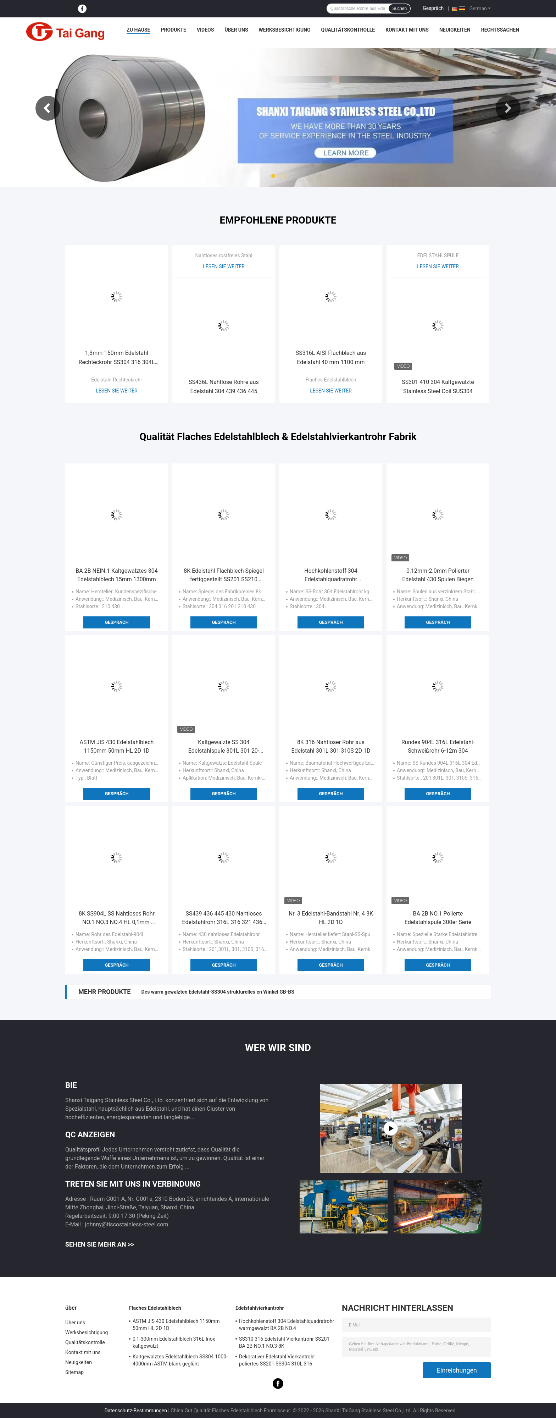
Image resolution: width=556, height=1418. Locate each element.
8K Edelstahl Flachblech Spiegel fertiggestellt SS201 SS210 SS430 (224, 575)
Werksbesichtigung (285, 30)
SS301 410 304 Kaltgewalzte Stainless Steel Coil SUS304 (438, 387)
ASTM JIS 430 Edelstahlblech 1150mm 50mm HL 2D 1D (117, 746)
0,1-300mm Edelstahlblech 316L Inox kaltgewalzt (174, 1342)
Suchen (399, 8)
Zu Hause (138, 30)
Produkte (173, 30)
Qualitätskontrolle (348, 30)
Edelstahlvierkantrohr (259, 1308)
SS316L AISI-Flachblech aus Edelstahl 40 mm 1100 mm (331, 358)
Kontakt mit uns (407, 30)
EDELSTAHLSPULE (437, 255)
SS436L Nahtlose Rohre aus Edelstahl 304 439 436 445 (224, 387)
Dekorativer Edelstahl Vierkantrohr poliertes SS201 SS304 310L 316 (277, 1360)
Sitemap (74, 1372)
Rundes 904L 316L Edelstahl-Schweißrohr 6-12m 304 (437, 746)
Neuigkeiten (455, 30)
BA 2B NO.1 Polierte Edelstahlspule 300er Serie (438, 917)
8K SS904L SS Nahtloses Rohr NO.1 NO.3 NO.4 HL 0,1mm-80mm (117, 918)
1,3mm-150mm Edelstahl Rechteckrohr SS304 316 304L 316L (117, 358)
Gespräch (433, 8)
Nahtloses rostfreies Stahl (223, 255)
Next (508, 108)
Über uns (236, 30)
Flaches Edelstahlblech (331, 380)
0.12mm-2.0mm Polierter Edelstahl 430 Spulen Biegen (437, 575)
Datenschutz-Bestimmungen (136, 1410)
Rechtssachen (500, 30)
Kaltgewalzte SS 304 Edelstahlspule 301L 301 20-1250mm (224, 747)
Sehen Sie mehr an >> (99, 1244)
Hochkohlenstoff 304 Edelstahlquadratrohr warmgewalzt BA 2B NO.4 (331, 575)
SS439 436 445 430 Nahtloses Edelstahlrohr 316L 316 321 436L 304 (224, 918)
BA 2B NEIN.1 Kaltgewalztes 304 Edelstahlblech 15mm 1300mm (117, 575)
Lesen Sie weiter (117, 391)
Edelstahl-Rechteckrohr (116, 380)
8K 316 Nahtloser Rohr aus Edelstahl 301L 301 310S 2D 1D (330, 746)
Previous (47, 108)
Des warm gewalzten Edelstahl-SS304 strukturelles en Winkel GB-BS (217, 992)
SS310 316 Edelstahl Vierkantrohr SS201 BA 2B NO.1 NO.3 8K (284, 1342)
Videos (205, 30)
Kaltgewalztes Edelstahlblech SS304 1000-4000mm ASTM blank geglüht (180, 1360)
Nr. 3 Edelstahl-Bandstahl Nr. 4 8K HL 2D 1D (331, 917)
